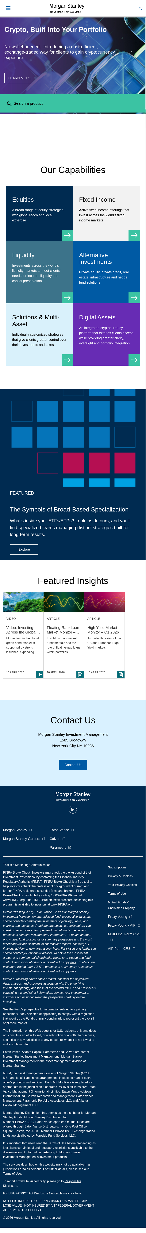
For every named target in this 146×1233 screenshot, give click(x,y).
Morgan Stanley (15, 830)
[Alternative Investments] (106, 272)
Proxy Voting (117, 917)
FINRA (19, 1122)
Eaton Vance (59, 830)
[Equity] (39, 213)
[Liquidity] (39, 271)
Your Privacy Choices (123, 884)
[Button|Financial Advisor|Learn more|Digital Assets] (19, 78)
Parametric (58, 847)
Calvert (55, 839)
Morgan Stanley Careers (21, 839)
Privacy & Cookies (120, 876)
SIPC (30, 1122)
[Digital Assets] (106, 333)
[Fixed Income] (106, 213)
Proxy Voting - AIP (122, 925)
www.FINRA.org (62, 904)
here (56, 948)
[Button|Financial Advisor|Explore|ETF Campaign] (24, 549)
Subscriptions (117, 867)
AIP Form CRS (119, 949)
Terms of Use (117, 893)
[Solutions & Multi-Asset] (39, 334)
